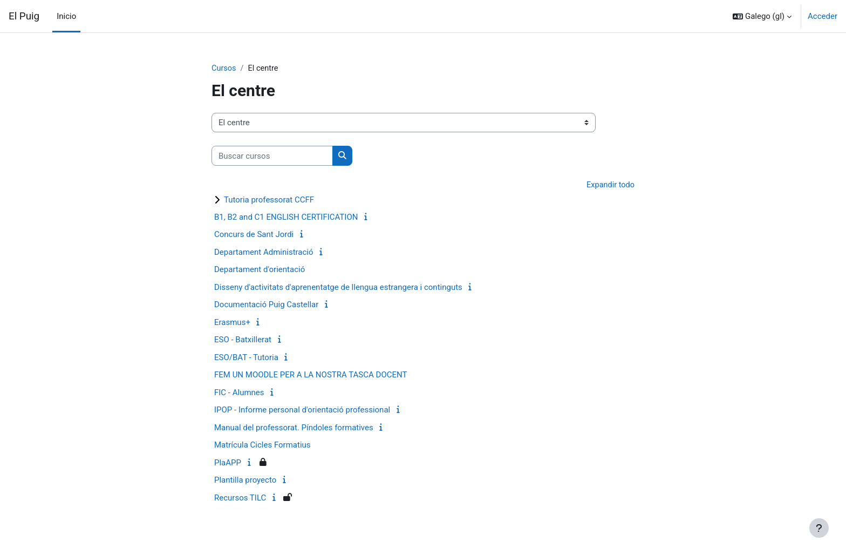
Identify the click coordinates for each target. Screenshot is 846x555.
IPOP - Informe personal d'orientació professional (302, 411)
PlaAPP (227, 463)
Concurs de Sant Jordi (254, 235)
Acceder (822, 16)
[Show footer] (819, 528)
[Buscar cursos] (272, 156)
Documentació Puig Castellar (266, 305)
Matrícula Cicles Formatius (262, 446)
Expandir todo (609, 186)
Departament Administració (263, 253)
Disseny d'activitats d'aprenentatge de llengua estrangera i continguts (338, 288)
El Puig (24, 16)
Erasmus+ (232, 323)
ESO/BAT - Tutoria (246, 358)
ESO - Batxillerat (242, 341)
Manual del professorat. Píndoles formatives (293, 428)
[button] (762, 16)
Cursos (224, 68)
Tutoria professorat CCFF (269, 200)
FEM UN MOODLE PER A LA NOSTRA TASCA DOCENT (310, 376)
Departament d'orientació (259, 270)
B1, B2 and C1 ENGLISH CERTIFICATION (286, 217)
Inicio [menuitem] (66, 16)
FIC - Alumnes (239, 393)
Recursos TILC (240, 498)
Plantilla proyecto (245, 481)
